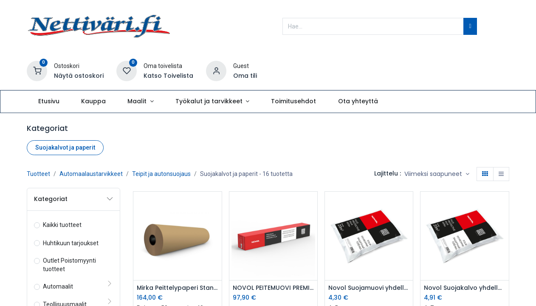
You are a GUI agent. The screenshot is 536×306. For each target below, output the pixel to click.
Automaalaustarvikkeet (91, 173)
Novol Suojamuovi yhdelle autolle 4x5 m (368, 288)
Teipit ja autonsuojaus (161, 173)
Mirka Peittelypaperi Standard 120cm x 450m (177, 288)
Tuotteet (38, 173)
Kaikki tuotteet (62, 224)
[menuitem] (48, 102)
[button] (437, 174)
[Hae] (470, 26)
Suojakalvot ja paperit (65, 147)
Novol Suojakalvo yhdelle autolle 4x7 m (464, 288)
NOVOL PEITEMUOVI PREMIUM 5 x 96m (273, 288)
